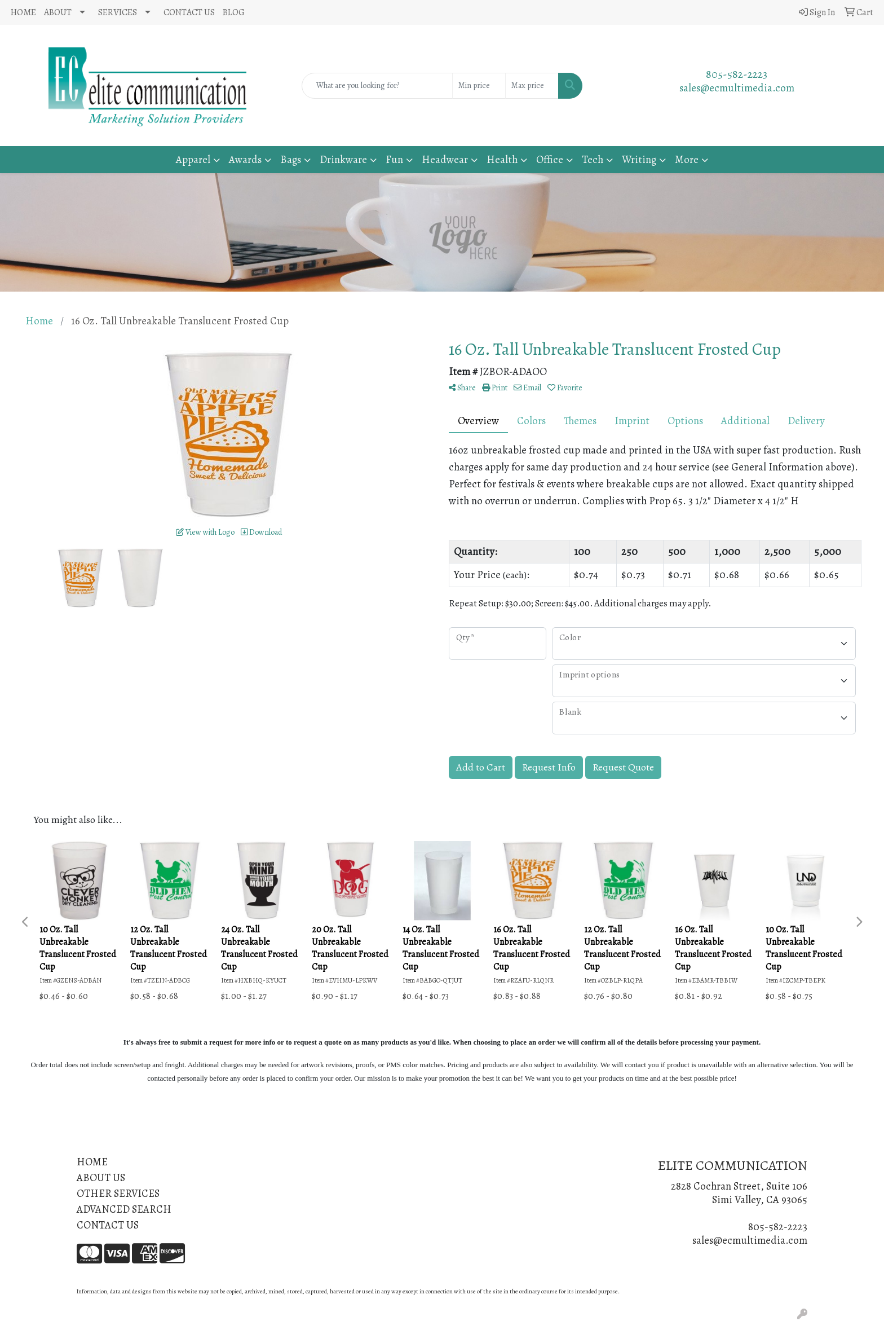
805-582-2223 (736, 74)
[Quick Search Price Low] (479, 86)
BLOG (234, 12)
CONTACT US (189, 12)
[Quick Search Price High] (532, 86)
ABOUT (58, 12)
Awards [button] (245, 159)
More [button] (687, 159)
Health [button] (502, 159)
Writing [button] (639, 159)
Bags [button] (290, 159)
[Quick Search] (377, 86)
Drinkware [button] (343, 159)
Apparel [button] (193, 159)
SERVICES (117, 12)
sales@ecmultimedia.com (736, 88)
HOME (23, 12)
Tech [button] (592, 159)
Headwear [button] (445, 159)
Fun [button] (394, 159)
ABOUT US (101, 1177)
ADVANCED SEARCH (124, 1209)
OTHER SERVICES (118, 1193)
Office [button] (549, 159)
